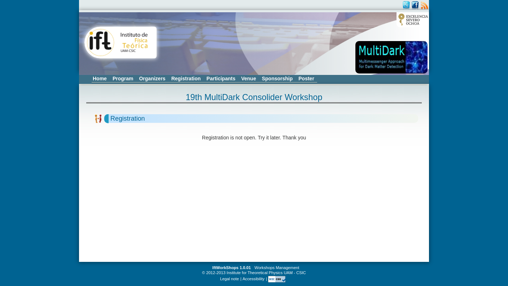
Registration (186, 78)
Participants (220, 78)
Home (100, 78)
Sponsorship (277, 78)
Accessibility (253, 279)
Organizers (152, 78)
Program (123, 78)
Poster (306, 78)
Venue (248, 78)
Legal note (229, 279)
